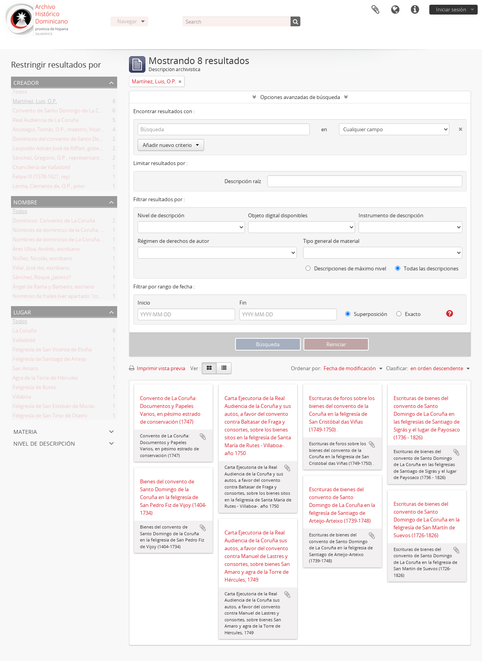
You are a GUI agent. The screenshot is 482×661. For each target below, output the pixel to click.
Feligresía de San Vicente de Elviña (52, 350)
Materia (25, 431)
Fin (243, 302)
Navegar (127, 21)
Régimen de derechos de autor (173, 240)
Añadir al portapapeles (203, 437)
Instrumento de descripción (391, 215)
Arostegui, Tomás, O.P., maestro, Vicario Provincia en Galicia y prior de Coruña (103, 130)
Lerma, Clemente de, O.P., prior (49, 187)
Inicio (144, 302)
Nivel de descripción (44, 442)
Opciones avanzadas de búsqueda (300, 97)
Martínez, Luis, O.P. (35, 102)
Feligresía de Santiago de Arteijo (49, 360)
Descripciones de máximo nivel (345, 268)
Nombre (25, 201)
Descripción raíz (242, 181)
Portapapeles (375, 10)
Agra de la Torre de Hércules (45, 379)
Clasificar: (397, 368)
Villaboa (22, 398)
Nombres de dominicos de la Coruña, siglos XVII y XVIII (76, 231)
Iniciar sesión (451, 9)
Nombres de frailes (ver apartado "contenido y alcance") (78, 297)
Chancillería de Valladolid (41, 168)
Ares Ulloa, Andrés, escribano (46, 250)
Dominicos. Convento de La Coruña (54, 222)
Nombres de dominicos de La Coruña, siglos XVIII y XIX (76, 240)
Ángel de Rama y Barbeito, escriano (53, 288)
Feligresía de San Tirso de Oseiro (50, 416)
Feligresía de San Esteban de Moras (53, 407)
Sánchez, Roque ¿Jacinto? (42, 278)
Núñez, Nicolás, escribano (42, 259)
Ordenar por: (306, 368)
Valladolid (24, 341)
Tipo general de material (331, 240)
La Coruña (25, 332)
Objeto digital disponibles (277, 215)
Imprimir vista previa (157, 368)
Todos (20, 93)
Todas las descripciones (426, 268)
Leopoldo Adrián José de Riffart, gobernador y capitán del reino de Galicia (97, 149)
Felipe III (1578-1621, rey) (41, 178)
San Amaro (25, 369)
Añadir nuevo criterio (171, 145)
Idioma (395, 10)
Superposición (366, 314)
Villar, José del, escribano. (41, 269)
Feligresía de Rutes (34, 388)
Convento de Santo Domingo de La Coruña (63, 112)
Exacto (408, 314)
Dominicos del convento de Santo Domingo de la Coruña (79, 140)
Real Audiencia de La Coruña (46, 121)
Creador (26, 82)
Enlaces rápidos (415, 10)
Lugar (22, 311)
